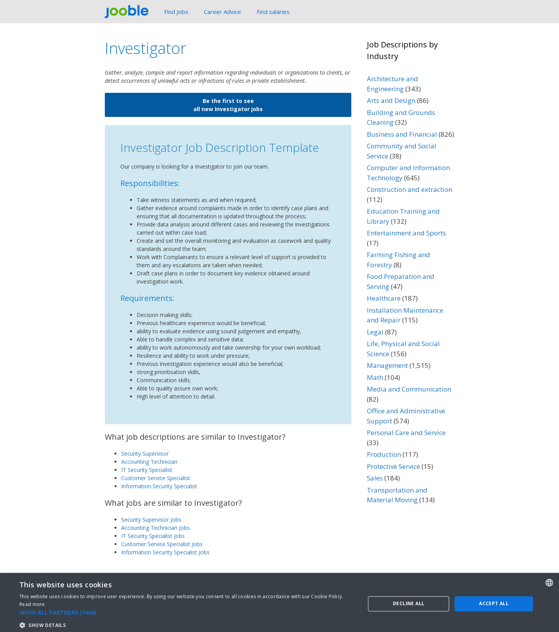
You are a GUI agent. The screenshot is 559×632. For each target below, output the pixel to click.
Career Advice (222, 12)
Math (375, 377)
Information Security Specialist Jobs (165, 552)
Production (384, 454)
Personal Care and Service (406, 432)
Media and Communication (409, 389)
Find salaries (273, 12)
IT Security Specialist (146, 470)
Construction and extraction (409, 189)
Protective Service (132, 577)
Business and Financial (402, 134)
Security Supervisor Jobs (151, 519)
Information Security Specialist (159, 486)
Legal (375, 331)
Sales (375, 478)
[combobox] (549, 621)
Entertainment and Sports (406, 232)
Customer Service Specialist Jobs (162, 544)
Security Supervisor (145, 453)
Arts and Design (391, 100)
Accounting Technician (149, 461)
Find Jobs (176, 12)
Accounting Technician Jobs (155, 527)
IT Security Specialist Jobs (153, 536)
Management (387, 365)
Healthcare (384, 298)
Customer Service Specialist (155, 478)
